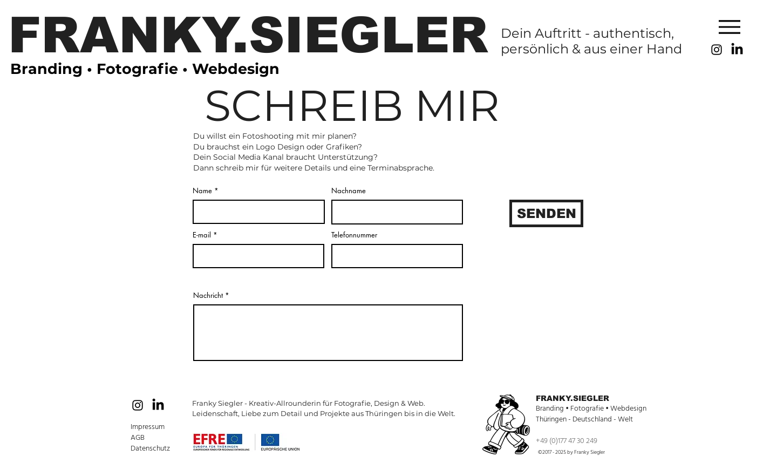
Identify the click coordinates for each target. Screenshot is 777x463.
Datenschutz (150, 448)
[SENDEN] (546, 213)
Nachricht (208, 295)
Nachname (348, 190)
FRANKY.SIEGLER (572, 398)
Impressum (148, 426)
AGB (138, 437)
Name (202, 190)
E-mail (202, 235)
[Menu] (729, 26)
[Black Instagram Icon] (717, 50)
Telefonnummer (354, 235)
